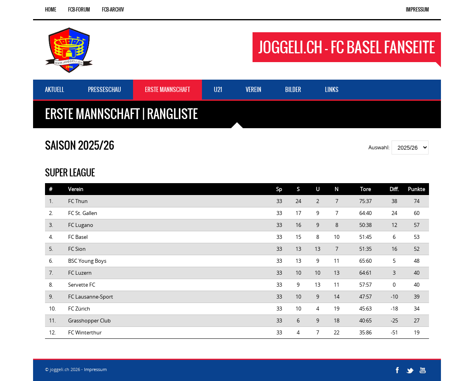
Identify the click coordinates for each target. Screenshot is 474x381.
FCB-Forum (79, 9)
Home (50, 9)
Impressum (417, 9)
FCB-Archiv (113, 9)
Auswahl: (379, 147)
